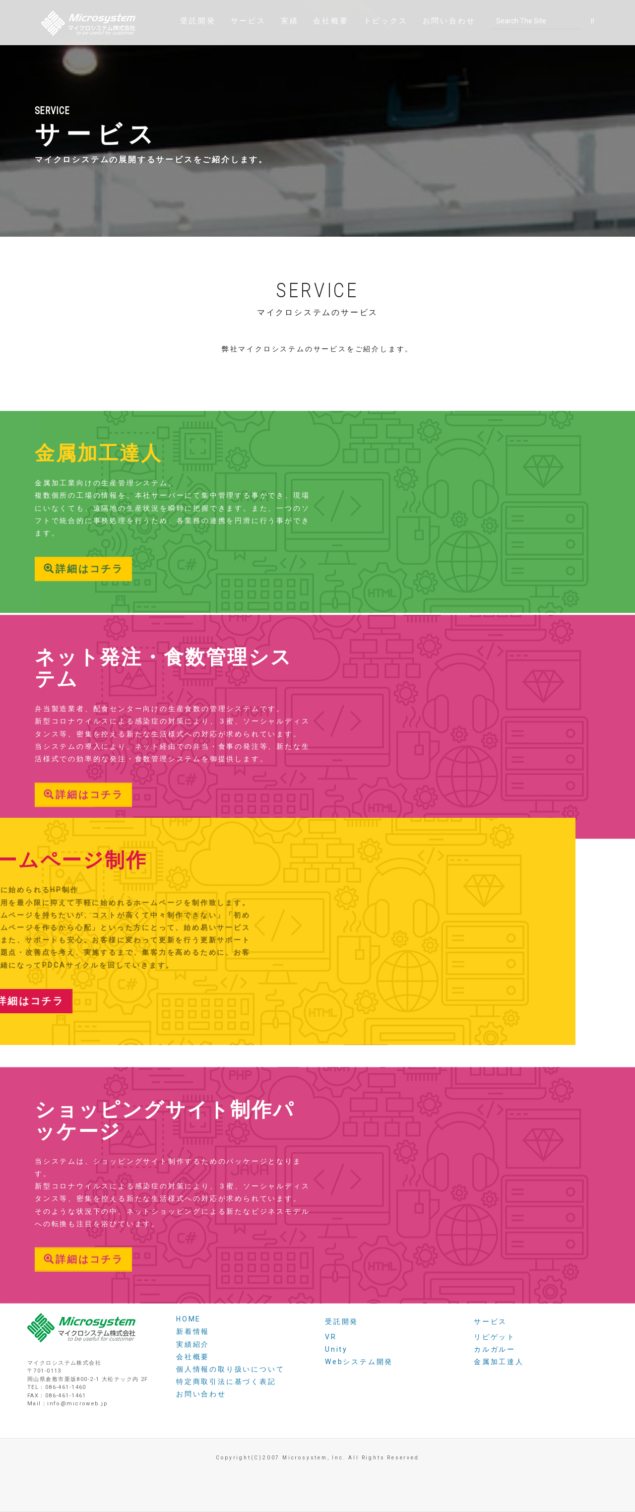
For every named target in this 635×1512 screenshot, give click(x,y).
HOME (188, 1319)
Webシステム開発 (359, 1362)
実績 (290, 42)
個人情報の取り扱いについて (230, 1369)
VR (331, 1337)
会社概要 (330, 42)
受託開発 (197, 42)
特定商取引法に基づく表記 (226, 1381)
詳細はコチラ (83, 648)
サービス (248, 42)
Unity (336, 1349)
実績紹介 (192, 1344)
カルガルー (494, 1349)
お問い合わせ (449, 42)
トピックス (386, 42)
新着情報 (192, 1331)
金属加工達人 (499, 1362)
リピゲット (494, 1337)
